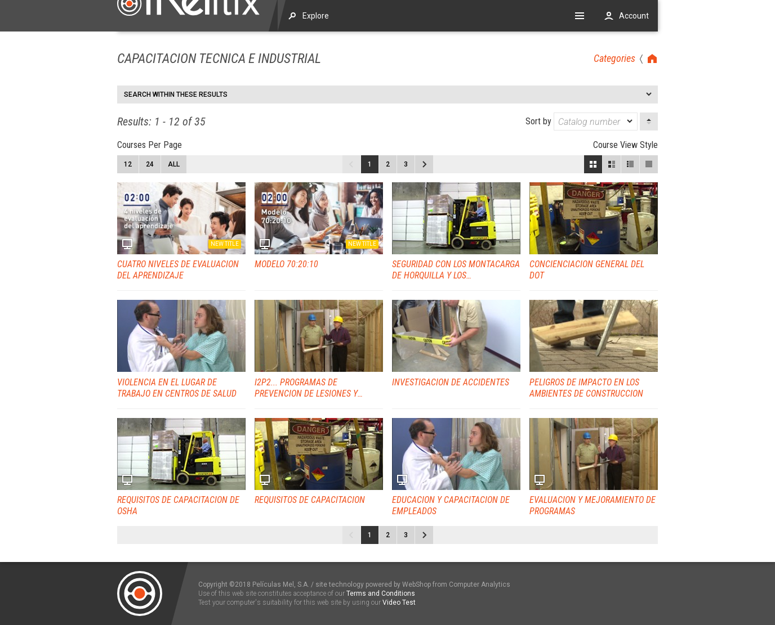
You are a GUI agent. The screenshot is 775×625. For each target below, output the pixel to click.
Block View (593, 164)
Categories (614, 58)
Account (634, 15)
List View (649, 164)
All (174, 164)
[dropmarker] (630, 122)
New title (225, 244)
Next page (424, 164)
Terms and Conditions (380, 593)
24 (150, 164)
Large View (612, 164)
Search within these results (176, 94)
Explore (315, 15)
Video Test (399, 602)
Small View (630, 164)
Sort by (581, 122)
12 (128, 164)
